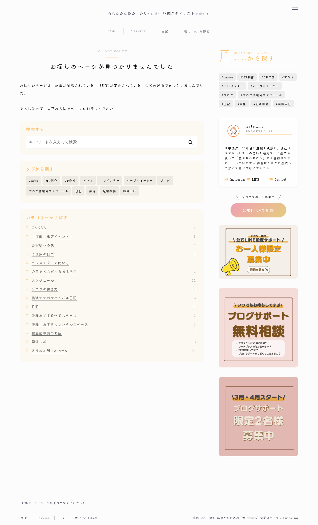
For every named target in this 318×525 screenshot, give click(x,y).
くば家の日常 (114, 254)
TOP (112, 31)
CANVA (114, 227)
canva (33, 180)
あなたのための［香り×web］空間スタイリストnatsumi (159, 14)
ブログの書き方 (114, 289)
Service (138, 31)
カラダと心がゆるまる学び (114, 271)
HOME (25, 503)
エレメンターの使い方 (114, 262)
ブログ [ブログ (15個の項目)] (229, 95)
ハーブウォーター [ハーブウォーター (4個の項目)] (266, 86)
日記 (165, 31)
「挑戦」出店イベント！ (114, 236)
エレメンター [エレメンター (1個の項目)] (233, 86)
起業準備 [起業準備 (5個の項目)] (262, 104)
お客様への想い (114, 245)
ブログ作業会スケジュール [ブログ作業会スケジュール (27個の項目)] (262, 95)
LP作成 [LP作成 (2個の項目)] (269, 77)
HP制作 (51, 180)
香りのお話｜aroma (114, 350)
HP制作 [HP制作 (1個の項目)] (248, 77)
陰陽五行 (129, 191)
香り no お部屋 (197, 31)
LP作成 (70, 180)
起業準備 (109, 191)
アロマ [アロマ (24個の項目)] (289, 77)
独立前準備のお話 (114, 332)
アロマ (88, 180)
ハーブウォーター (140, 180)
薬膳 (92, 191)
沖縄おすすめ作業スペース (114, 315)
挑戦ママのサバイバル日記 (114, 297)
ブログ (165, 180)
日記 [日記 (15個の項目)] (227, 104)
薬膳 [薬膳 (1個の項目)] (242, 104)
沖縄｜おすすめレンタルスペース (114, 324)
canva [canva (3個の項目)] (228, 77)
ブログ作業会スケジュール (48, 191)
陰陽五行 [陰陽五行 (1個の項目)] (284, 104)
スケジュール (114, 280)
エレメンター (109, 180)
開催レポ (114, 341)
